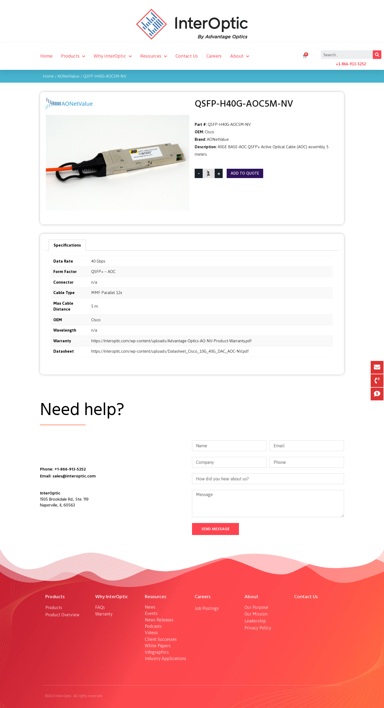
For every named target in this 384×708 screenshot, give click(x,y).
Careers (214, 56)
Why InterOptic (113, 56)
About (239, 56)
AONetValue (68, 76)
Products (73, 56)
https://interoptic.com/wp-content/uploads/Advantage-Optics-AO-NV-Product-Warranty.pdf (171, 341)
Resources (153, 56)
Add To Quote (245, 173)
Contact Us (186, 56)
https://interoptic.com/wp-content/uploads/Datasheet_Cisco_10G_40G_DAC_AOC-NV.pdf (170, 351)
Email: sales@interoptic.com (68, 476)
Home (46, 56)
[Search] (377, 54)
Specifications (67, 245)
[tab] (67, 245)
